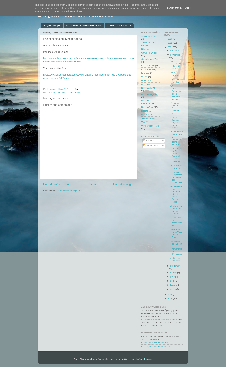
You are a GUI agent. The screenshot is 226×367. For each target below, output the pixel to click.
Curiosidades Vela (149, 59)
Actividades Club (149, 36)
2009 (170, 298)
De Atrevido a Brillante (176, 166)
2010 (170, 294)
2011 (170, 47)
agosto (173, 272)
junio (172, 277)
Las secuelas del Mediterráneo (176, 222)
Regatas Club (147, 114)
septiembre (175, 266)
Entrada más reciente (57, 184)
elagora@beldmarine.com (153, 319)
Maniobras (146, 80)
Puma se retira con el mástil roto (175, 65)
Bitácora (145, 49)
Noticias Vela (147, 107)
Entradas (148, 140)
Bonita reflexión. (175, 74)
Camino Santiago (149, 53)
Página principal (52, 25)
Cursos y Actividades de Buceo (155, 346)
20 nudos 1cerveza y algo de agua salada (176, 122)
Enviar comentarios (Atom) (69, 190)
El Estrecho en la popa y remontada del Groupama (176, 247)
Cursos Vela (147, 69)
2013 (170, 39)
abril (172, 281)
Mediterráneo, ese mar (176, 259)
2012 (170, 43)
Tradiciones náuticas (175, 80)
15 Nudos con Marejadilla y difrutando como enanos (176, 138)
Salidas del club (148, 118)
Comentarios (150, 145)
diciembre (175, 51)
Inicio (92, 184)
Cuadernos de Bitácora (119, 25)
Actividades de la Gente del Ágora (84, 25)
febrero (174, 285)
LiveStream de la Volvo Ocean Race (176, 233)
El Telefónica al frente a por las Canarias (176, 210)
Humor (144, 77)
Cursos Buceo (148, 65)
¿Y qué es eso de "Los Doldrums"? (176, 108)
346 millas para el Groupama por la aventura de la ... (176, 92)
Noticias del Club (149, 88)
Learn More (174, 8)
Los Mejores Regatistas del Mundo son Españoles (176, 177)
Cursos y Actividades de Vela (155, 343)
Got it (188, 8)
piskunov (119, 359)
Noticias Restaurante (147, 101)
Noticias (57, 92)
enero (173, 289)
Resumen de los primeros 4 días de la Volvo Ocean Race (176, 194)
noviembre (175, 55)
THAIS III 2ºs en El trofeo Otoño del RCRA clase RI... (176, 155)
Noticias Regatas (149, 94)
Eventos (145, 73)
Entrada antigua (123, 184)
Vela (143, 122)
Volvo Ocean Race (71, 92)
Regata (144, 111)
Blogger (147, 359)
